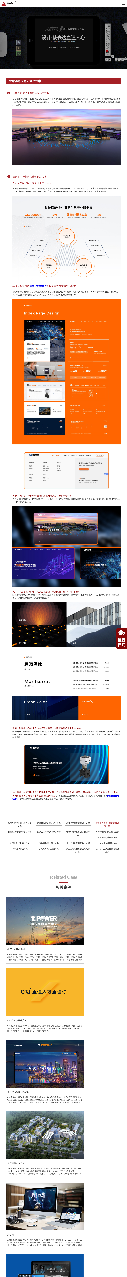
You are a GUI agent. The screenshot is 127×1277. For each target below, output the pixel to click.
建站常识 (58, 1204)
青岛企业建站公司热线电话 (57, 1068)
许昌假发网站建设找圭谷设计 (97, 1068)
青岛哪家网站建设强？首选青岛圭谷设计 (58, 1092)
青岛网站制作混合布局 (72, 1137)
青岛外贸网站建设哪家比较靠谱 (98, 1092)
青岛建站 (24, 1132)
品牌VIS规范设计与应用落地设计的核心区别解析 (19, 1064)
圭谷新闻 (58, 1197)
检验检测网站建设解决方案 (107, 832)
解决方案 (73, 1204)
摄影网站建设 (30, 1166)
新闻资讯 (58, 1194)
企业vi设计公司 (27, 1157)
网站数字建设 (103, 1152)
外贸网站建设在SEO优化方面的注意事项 (72, 1156)
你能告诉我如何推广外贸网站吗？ (98, 1072)
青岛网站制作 (13, 1157)
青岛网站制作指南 (52, 1144)
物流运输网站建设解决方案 (78, 823)
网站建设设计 (13, 1170)
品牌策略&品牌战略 (17, 1195)
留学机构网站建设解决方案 (49, 823)
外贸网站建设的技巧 (53, 1156)
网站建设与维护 (14, 1162)
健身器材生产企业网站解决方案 (107, 850)
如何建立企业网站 (30, 1149)
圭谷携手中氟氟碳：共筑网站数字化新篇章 (58, 1080)
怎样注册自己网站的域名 (95, 1088)
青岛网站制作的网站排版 (54, 1137)
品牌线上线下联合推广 (39, 1211)
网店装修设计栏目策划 (72, 1160)
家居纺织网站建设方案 (49, 849)
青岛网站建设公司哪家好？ (57, 1064)
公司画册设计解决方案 (107, 843)
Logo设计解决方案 (20, 849)
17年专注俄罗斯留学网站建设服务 (58, 1100)
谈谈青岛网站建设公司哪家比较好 (72, 1153)
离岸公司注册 (66, 1270)
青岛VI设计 (66, 1256)
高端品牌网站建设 (14, 1153)
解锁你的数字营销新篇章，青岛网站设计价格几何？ (58, 1072)
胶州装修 (30, 1270)
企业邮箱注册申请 (80, 1256)
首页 (71, 1194)
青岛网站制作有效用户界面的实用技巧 (54, 1141)
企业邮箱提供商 (94, 1154)
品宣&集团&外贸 (39, 1197)
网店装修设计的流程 (53, 1160)
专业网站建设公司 (14, 1166)
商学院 (72, 1207)
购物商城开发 (37, 1200)
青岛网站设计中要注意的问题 (54, 1134)
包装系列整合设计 (17, 1210)
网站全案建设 (37, 1194)
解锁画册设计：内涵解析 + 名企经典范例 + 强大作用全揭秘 (19, 1076)
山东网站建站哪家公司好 (95, 1080)
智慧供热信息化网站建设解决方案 (107, 824)
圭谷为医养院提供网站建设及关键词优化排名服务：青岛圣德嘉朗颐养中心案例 (58, 1076)
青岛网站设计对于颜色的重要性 (72, 1131)
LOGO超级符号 (16, 1203)
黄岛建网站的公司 (92, 1076)
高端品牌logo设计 (31, 1153)
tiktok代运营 (78, 1270)
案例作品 (73, 1200)
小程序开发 (37, 1204)
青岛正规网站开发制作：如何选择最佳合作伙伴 (19, 1100)
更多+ (79, 1124)
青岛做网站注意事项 (71, 1147)
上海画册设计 (52, 1270)
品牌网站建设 (26, 1170)
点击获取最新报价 (63, 1001)
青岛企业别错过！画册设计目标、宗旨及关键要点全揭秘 (19, 1072)
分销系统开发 (37, 1207)
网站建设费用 (26, 1145)
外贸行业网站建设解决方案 (19, 832)
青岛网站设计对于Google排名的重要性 (54, 1131)
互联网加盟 (40, 1270)
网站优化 (58, 1200)
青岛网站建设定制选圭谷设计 (57, 1096)
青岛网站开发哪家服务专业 (17, 1092)
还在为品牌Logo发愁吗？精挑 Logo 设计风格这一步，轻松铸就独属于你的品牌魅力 (19, 1080)
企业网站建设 (13, 1132)
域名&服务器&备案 (39, 1227)
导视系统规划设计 (17, 1217)
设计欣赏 (58, 1207)
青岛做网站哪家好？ (71, 1144)
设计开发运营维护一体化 (39, 1221)
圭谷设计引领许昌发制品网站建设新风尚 (98, 1064)
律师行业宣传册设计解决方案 (78, 833)
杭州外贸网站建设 (102, 1270)
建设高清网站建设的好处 (95, 1100)
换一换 (39, 1124)
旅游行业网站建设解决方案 (49, 832)
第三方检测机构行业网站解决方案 (78, 850)
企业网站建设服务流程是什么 (57, 1088)
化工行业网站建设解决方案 (78, 843)
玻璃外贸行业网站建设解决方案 (19, 824)
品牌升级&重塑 (16, 1206)
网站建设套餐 (13, 1145)
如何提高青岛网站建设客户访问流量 (54, 1153)
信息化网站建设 (38, 286)
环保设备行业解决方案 (20, 843)
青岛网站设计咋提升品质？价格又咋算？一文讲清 (19, 1068)
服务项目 (73, 1197)
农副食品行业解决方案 (107, 837)
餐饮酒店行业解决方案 (49, 843)
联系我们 (73, 1214)
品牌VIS (13, 1200)
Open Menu (124, 3)
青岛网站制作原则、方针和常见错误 (72, 1141)
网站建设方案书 (14, 1149)
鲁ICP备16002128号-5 (86, 1260)
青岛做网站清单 (52, 1147)
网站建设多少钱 (27, 1140)
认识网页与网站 (52, 1150)
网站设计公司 (13, 1136)
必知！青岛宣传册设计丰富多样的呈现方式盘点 (19, 1084)
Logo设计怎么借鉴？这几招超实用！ (19, 1088)
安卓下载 (89, 1270)
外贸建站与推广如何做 (94, 1084)
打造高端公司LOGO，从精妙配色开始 (19, 1096)
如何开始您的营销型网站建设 (72, 1150)
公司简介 (73, 1210)
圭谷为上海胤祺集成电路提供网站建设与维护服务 (58, 1084)
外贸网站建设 (26, 1136)
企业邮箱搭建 (37, 1217)
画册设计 (13, 1213)
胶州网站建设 (13, 1140)
